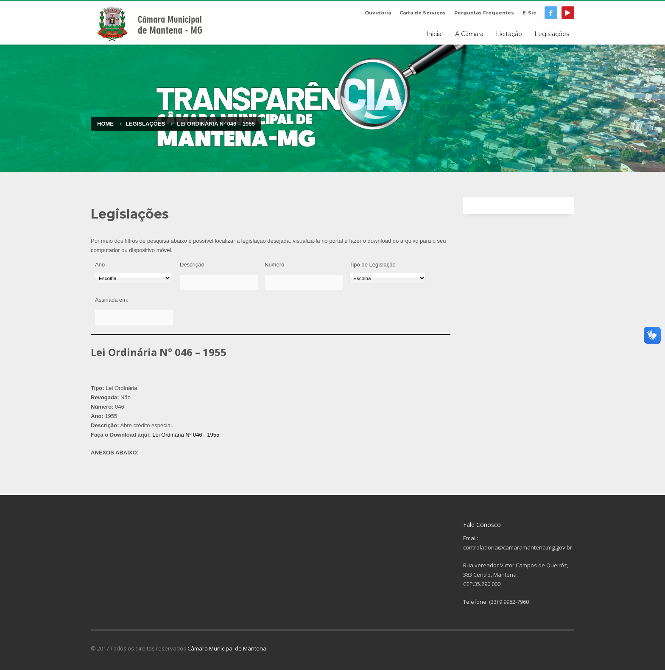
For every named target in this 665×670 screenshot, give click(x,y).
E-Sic (529, 13)
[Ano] (133, 278)
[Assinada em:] (134, 317)
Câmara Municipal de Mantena (226, 648)
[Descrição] (219, 282)
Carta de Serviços (423, 13)
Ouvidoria (378, 13)
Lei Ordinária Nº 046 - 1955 (185, 435)
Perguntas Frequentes (484, 13)
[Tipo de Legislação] (387, 278)
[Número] (304, 282)
